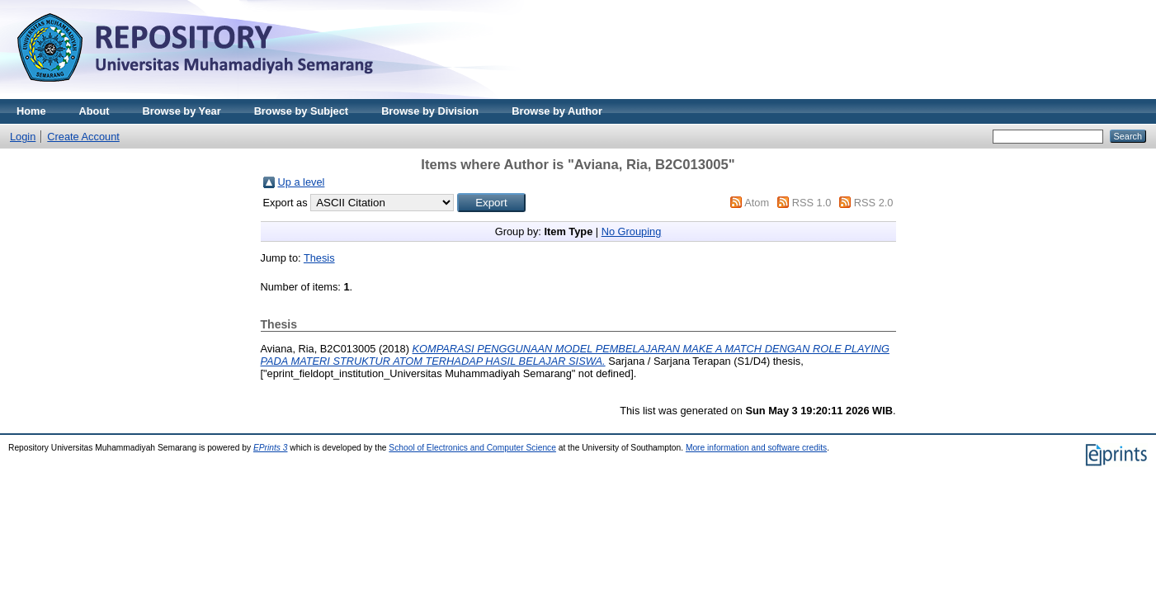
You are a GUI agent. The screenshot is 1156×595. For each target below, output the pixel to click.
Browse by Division (430, 111)
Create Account (83, 136)
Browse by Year (182, 111)
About (94, 111)
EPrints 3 (270, 447)
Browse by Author (557, 111)
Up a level (301, 182)
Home (31, 111)
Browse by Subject (301, 111)
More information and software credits (756, 447)
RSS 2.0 (874, 202)
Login (22, 136)
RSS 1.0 (812, 202)
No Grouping (632, 231)
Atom (756, 202)
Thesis (319, 258)
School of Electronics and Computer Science (472, 447)
